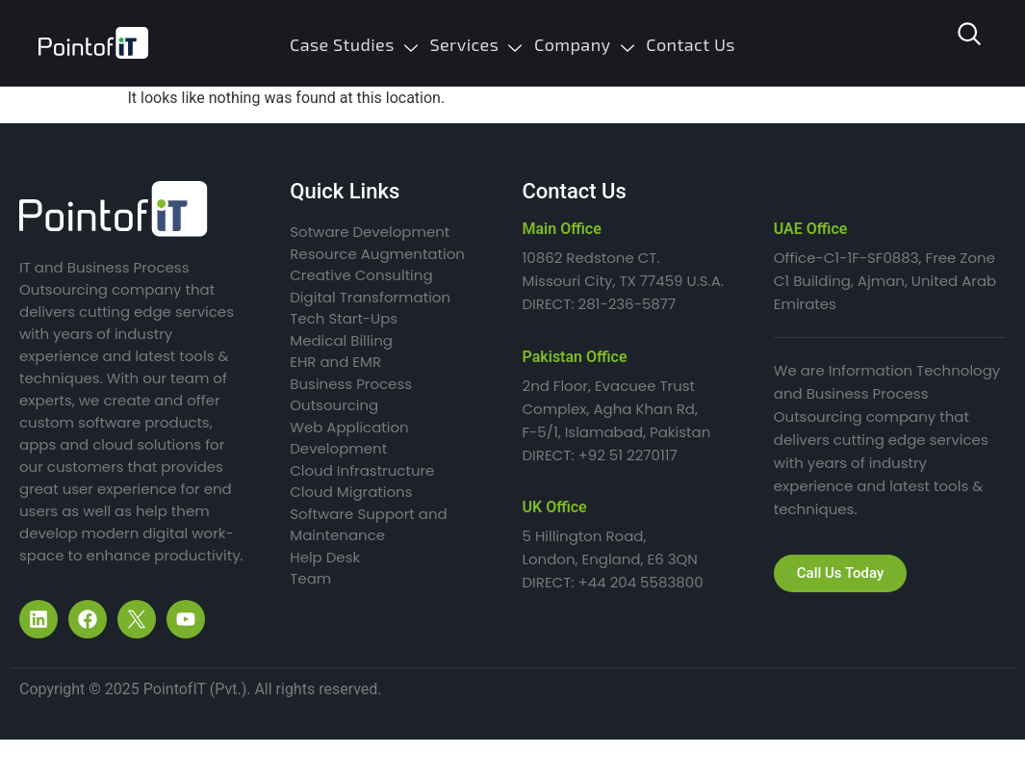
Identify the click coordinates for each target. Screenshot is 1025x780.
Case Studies (355, 46)
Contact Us (690, 44)
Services (476, 46)
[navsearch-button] (970, 39)
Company (584, 46)
